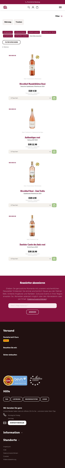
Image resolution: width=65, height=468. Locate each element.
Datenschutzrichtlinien (37, 299)
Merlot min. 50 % (49, 32)
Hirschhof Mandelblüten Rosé (32, 84)
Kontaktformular (17, 423)
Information (13, 432)
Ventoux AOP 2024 (32, 140)
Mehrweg (7, 22)
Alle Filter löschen (35, 36)
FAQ (6, 399)
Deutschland (21, 32)
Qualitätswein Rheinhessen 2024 (32, 193)
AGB (4, 450)
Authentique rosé (32, 137)
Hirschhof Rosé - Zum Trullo (32, 191)
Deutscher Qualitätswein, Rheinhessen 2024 (32, 86)
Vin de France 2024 (32, 247)
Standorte (11, 440)
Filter (57, 16)
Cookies (6, 456)
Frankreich (8, 32)
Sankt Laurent (34, 32)
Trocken (19, 22)
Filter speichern (11, 42)
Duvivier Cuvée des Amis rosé (32, 244)
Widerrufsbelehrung (9, 459)
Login (44, 399)
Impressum (7, 446)
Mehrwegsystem (31, 399)
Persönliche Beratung (33, 2)
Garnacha (8, 36)
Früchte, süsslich (22, 36)
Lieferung (17, 399)
